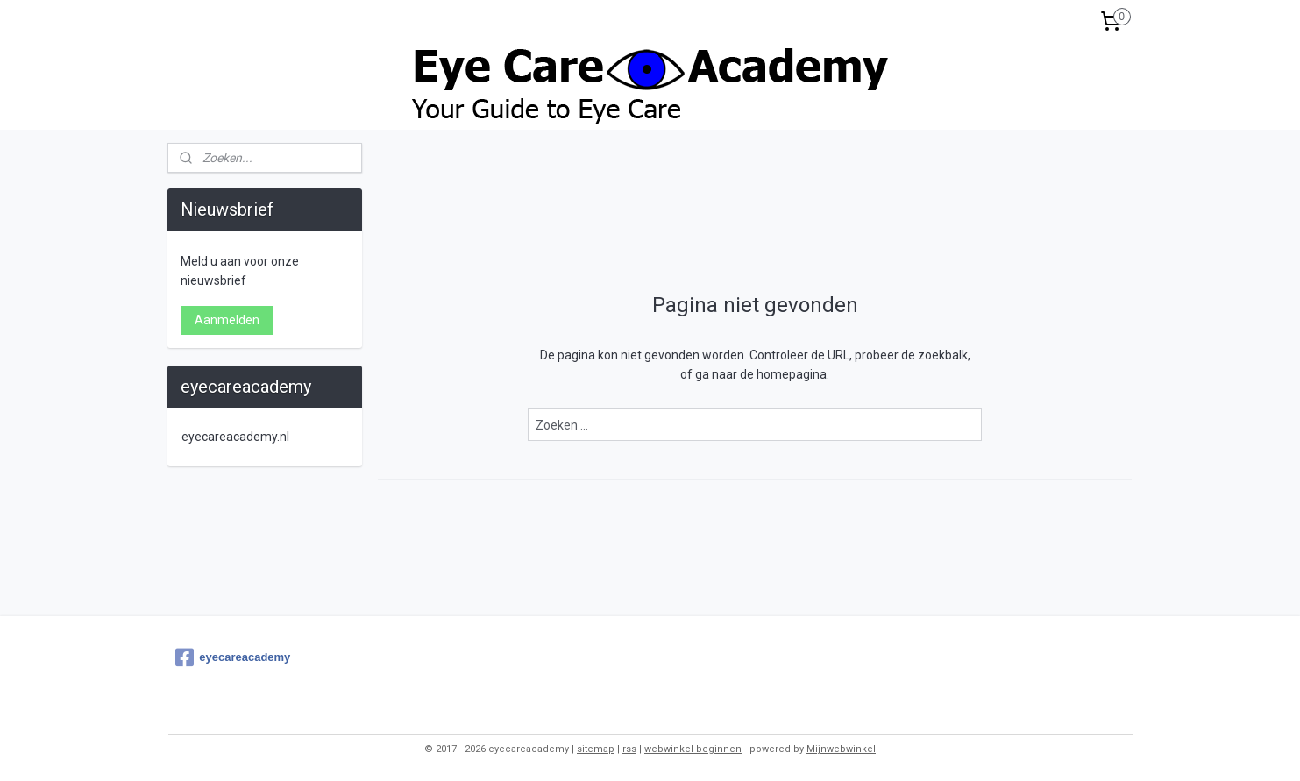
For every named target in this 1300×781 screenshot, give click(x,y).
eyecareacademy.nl (235, 437)
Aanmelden (227, 320)
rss (629, 749)
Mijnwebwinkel (841, 749)
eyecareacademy (232, 657)
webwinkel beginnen (693, 749)
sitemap (595, 749)
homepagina (792, 374)
